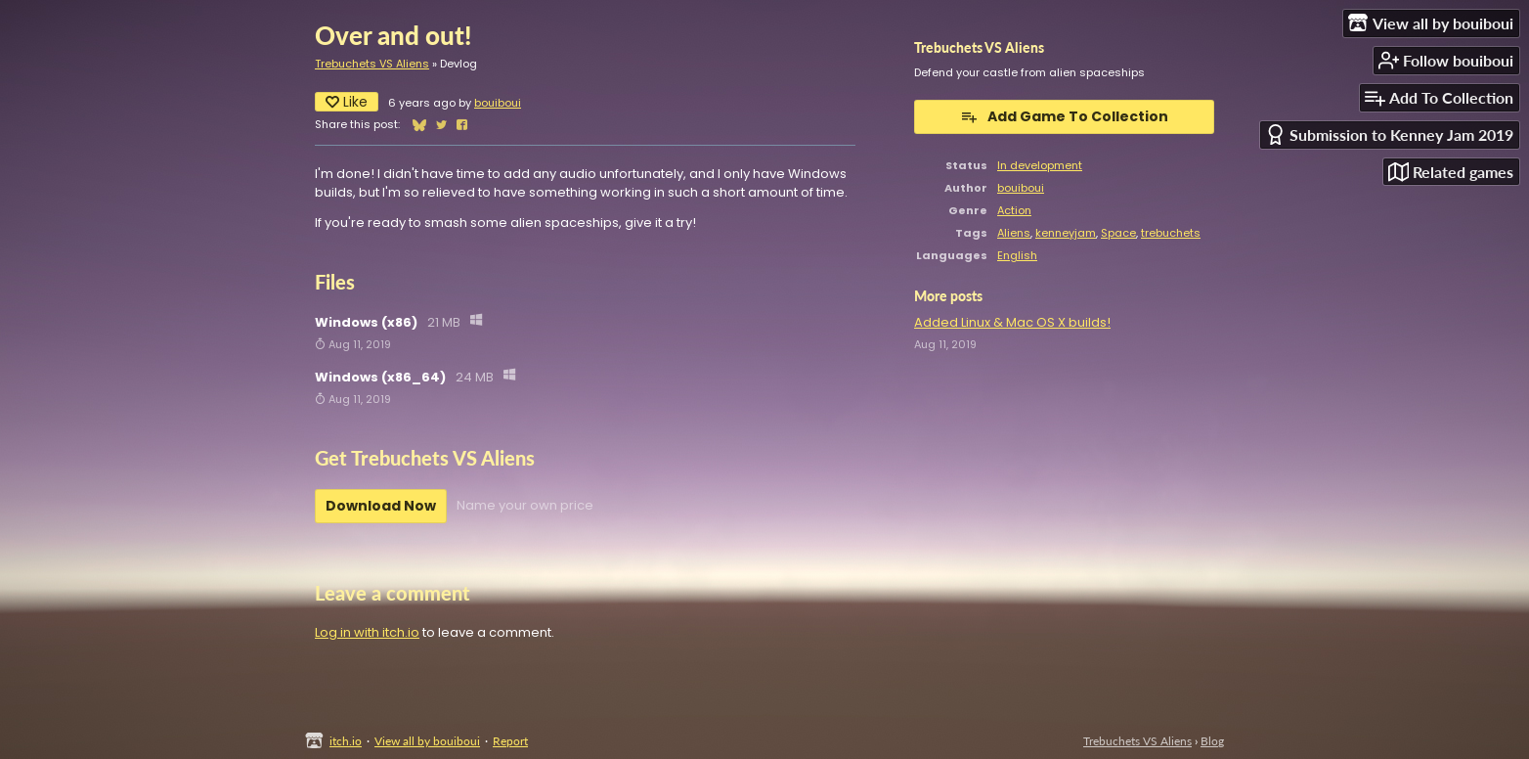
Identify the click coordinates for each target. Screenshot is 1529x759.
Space (1118, 233)
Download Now (381, 505)
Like (347, 102)
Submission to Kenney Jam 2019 (1389, 134)
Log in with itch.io (367, 632)
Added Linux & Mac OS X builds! (1012, 322)
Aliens (1013, 233)
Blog (1212, 741)
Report (510, 741)
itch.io (345, 741)
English (1017, 255)
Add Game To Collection (1064, 116)
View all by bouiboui (427, 741)
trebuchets (1171, 233)
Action (1014, 210)
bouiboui (497, 103)
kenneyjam (1065, 233)
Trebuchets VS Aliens (372, 63)
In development (1039, 165)
